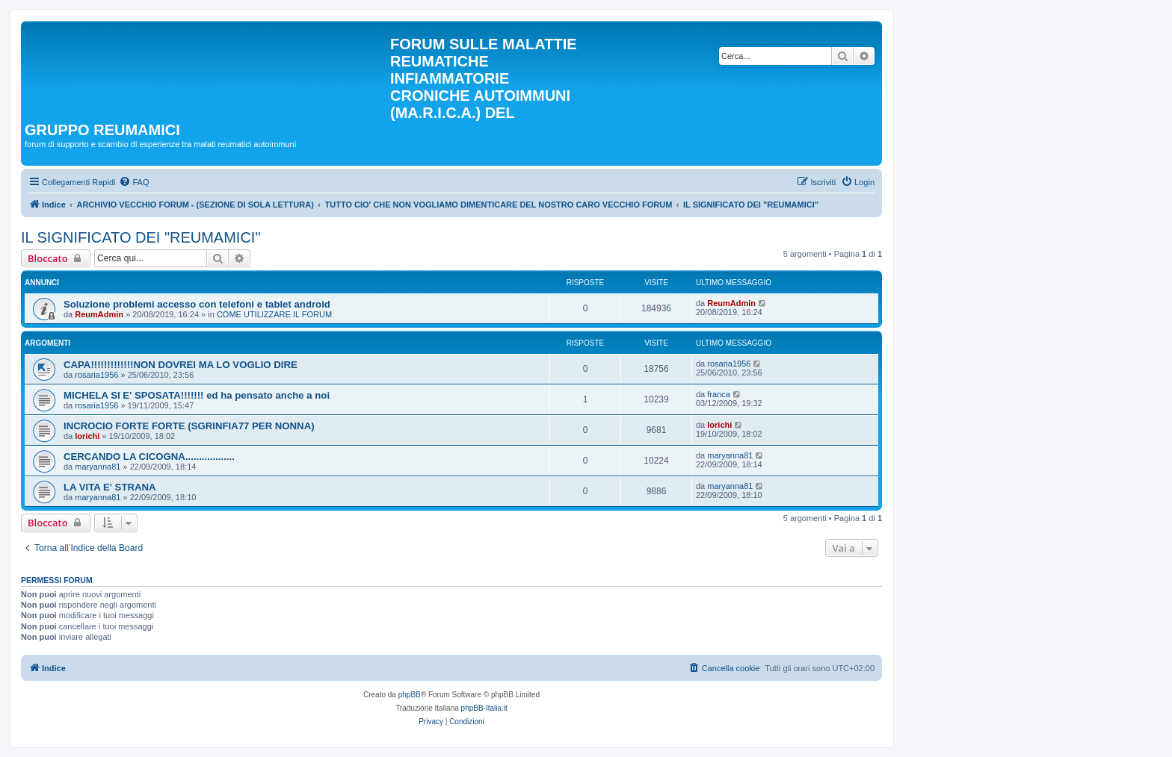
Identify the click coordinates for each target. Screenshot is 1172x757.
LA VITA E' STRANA (110, 487)
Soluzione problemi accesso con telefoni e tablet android (197, 304)
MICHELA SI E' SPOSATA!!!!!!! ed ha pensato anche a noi (197, 395)
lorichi (87, 436)
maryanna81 (97, 466)
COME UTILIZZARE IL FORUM (274, 314)
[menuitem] (134, 182)
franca (718, 394)
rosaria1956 (96, 374)
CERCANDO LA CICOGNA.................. (149, 456)
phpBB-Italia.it (484, 708)
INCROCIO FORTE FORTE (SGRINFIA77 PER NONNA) (189, 426)
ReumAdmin (99, 314)
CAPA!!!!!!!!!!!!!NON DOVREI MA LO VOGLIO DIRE (180, 364)
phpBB (409, 695)
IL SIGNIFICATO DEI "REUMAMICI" (141, 237)
